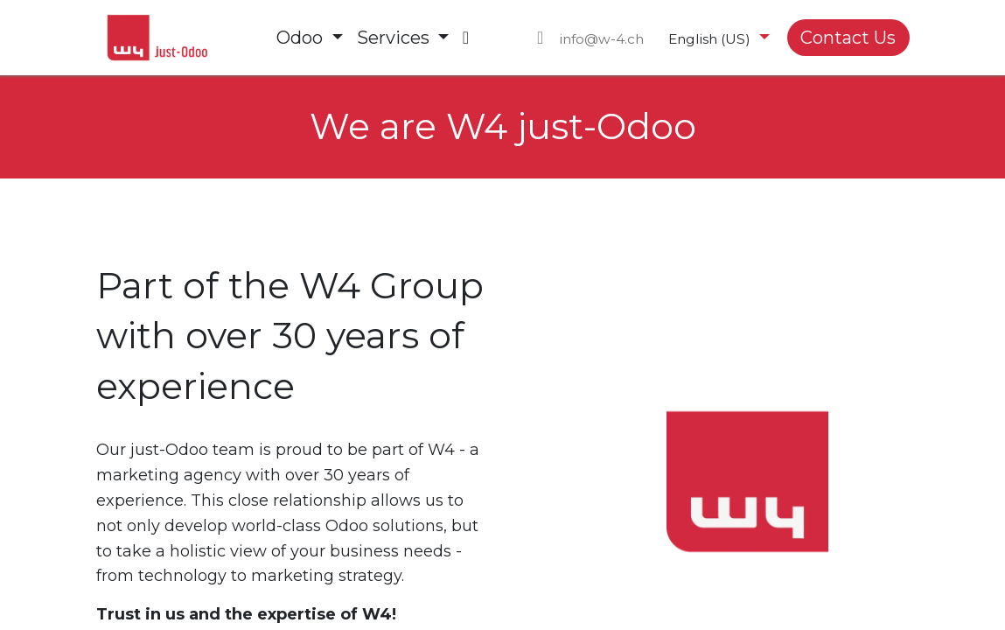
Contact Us (848, 37)
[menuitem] (309, 38)
